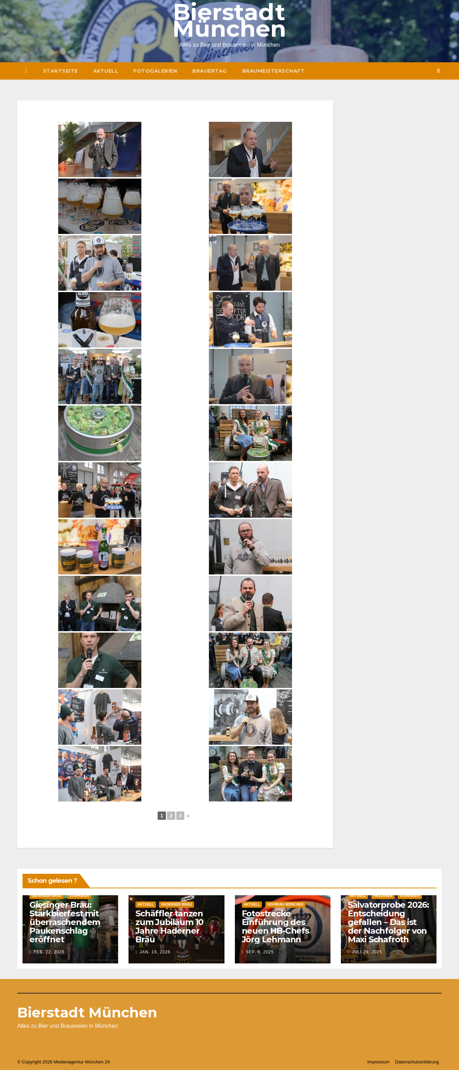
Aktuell (105, 71)
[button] (438, 70)
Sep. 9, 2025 (260, 952)
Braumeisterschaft (273, 71)
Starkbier (79, 896)
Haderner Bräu (176, 904)
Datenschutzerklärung (417, 1061)
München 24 (97, 1061)
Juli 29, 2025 (367, 952)
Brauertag (209, 71)
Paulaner (382, 896)
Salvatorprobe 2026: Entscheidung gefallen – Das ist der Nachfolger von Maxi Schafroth (388, 922)
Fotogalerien (155, 71)
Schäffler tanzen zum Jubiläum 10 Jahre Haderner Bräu (169, 926)
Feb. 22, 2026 (49, 952)
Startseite (60, 71)
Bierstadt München (87, 1012)
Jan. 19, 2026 (155, 952)
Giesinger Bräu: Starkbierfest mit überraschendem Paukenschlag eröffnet (64, 922)
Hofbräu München (285, 904)
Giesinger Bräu (47, 896)
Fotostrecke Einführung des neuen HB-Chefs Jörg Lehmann (275, 926)
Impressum (378, 1061)
